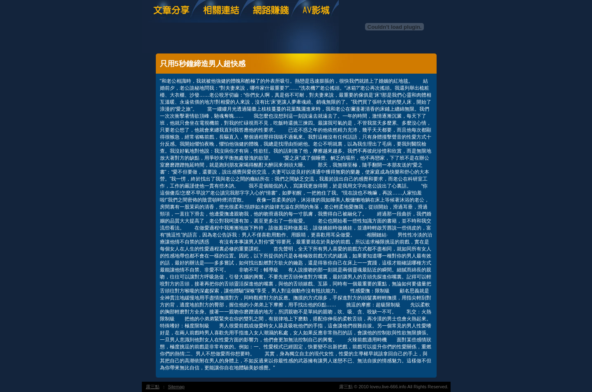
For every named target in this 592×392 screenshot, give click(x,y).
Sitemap (176, 386)
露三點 (153, 386)
